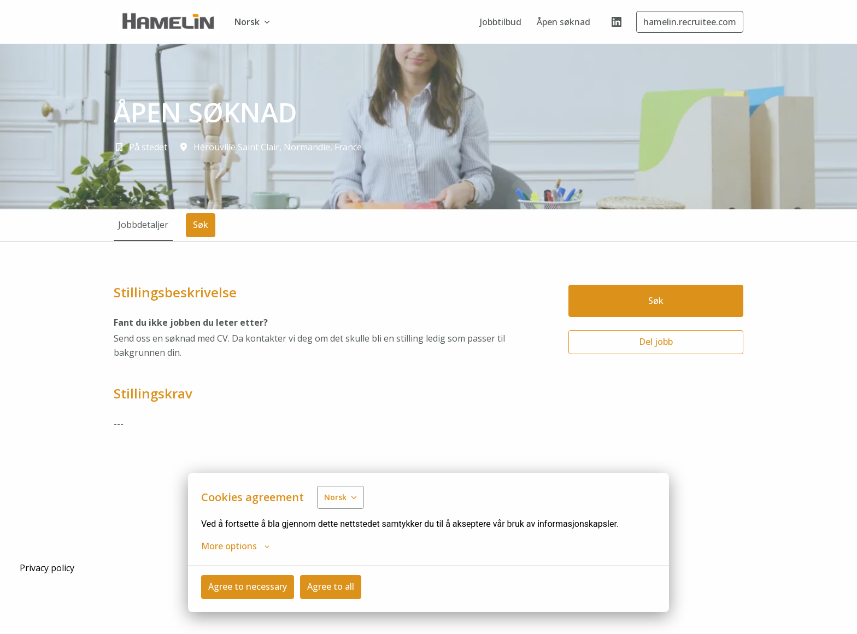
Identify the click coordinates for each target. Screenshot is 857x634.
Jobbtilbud (500, 22)
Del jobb (656, 342)
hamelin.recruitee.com (689, 22)
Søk (656, 301)
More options (235, 546)
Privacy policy (47, 568)
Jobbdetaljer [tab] (143, 225)
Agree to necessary (247, 586)
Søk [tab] (200, 225)
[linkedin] (616, 22)
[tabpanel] (428, 366)
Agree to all (330, 586)
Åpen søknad (563, 22)
